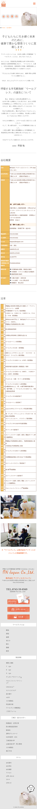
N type (8, 673)
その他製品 (9, 701)
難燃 (7, 647)
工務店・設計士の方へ (18, 717)
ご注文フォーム (11, 711)
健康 (7, 637)
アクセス (8, 772)
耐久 (7, 644)
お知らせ (8, 782)
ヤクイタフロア (11, 690)
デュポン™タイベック (14, 677)
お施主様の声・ (14, 744)
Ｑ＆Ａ (8, 779)
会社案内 (8, 762)
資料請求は (18, 602)
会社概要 (8, 769)
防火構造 (12, 726)
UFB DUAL (10, 687)
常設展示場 (9, 704)
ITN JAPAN (21, 807)
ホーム (18, 757)
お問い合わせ (19, 609)
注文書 (18, 617)
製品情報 (18, 657)
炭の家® (8, 694)
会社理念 (8, 766)
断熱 (7, 630)
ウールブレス (13, 708)
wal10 (8, 697)
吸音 (7, 651)
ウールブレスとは (18, 624)
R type (8, 670)
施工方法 (9, 751)
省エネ (8, 640)
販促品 (8, 730)
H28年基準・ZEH (11, 737)
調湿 (7, 633)
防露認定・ (12, 723)
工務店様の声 (10, 740)
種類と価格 (9, 663)
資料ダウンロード (12, 733)
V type (8, 666)
